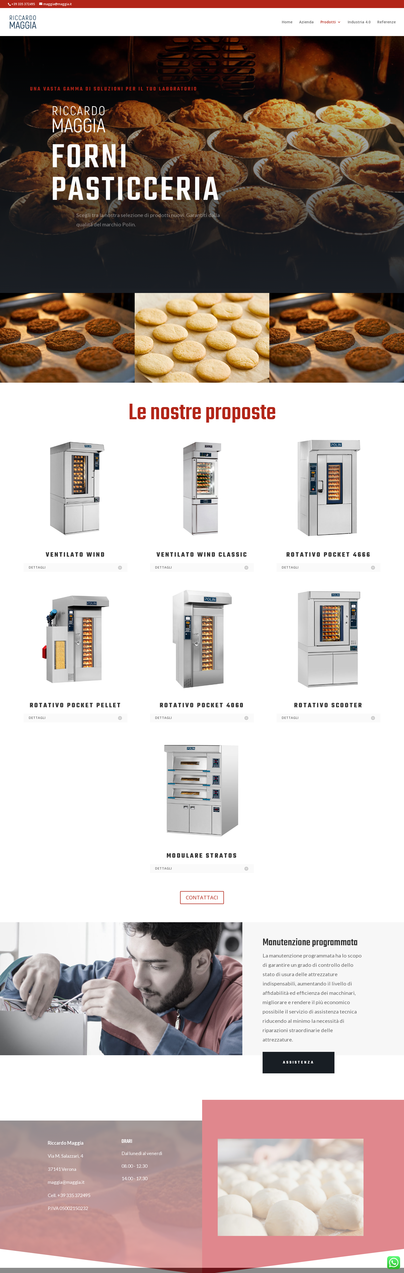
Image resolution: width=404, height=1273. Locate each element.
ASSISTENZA (298, 1063)
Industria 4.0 (359, 22)
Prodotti (328, 22)
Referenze (386, 22)
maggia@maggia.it (66, 1188)
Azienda (306, 22)
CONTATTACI (202, 897)
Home (287, 22)
